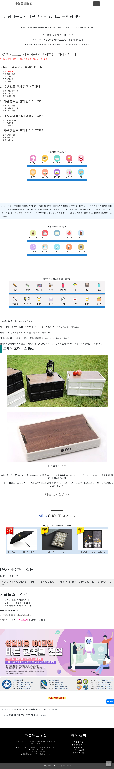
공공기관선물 (78, 753)
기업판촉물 (9, 71)
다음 (12, 620)
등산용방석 (78, 747)
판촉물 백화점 (23, 3)
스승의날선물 (78, 750)
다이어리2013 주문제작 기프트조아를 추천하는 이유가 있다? (30, 709)
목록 (110, 701)
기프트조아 (62, 466)
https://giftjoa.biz (24, 615)
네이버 (5, 620)
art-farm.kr (67, 766)
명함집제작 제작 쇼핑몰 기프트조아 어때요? (24, 715)
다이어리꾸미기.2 (78, 744)
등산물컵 (18, 213)
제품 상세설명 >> (57, 494)
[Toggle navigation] (96, 3)
